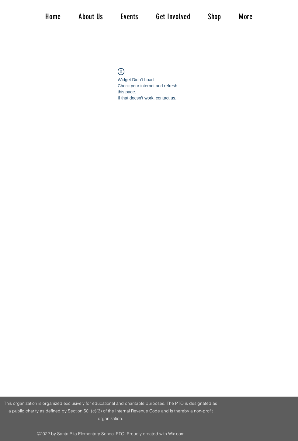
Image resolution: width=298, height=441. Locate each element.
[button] (246, 16)
